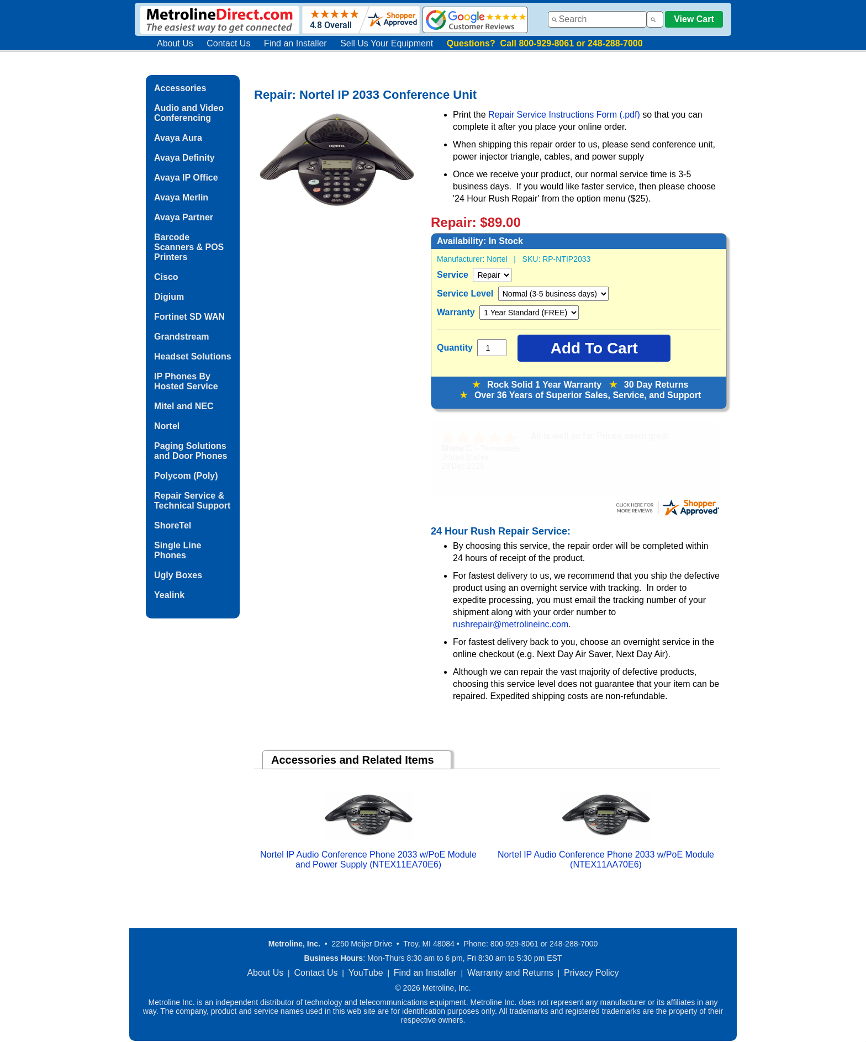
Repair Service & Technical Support (192, 500)
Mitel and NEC (184, 406)
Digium (169, 297)
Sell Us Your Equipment (386, 43)
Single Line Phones (177, 550)
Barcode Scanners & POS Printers (189, 247)
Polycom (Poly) (186, 475)
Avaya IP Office (186, 177)
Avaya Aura (178, 137)
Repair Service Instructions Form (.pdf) (565, 114)
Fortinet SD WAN (189, 316)
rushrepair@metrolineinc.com (510, 624)
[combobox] (597, 19)
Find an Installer (295, 43)
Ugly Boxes (178, 575)
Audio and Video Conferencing (189, 113)
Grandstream (181, 336)
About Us (175, 43)
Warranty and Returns (510, 972)
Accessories (180, 88)
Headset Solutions (192, 356)
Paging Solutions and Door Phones (190, 451)
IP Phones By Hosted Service (186, 381)
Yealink (169, 595)
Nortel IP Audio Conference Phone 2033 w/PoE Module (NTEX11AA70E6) (606, 859)
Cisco (166, 277)
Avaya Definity (184, 157)
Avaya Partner (183, 217)
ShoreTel (172, 525)
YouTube (365, 972)
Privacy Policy (591, 972)
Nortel (166, 426)
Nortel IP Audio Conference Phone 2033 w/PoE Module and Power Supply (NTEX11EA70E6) (368, 859)
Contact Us (228, 43)
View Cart (694, 19)
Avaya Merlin (181, 197)
